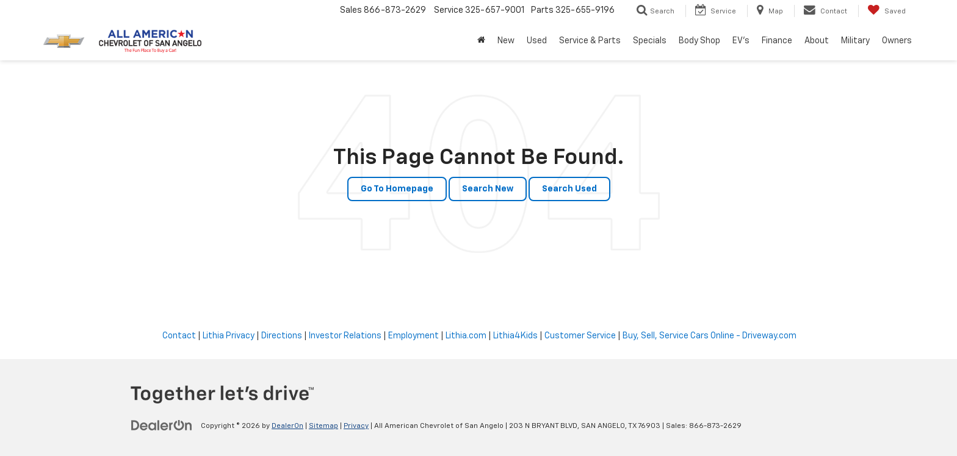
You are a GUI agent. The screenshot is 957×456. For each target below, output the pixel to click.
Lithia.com (466, 336)
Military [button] (855, 41)
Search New (487, 189)
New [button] (506, 41)
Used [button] (537, 41)
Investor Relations (345, 336)
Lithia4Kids (515, 336)
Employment (413, 336)
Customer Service (580, 336)
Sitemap (323, 426)
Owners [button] (897, 41)
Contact (179, 336)
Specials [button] (649, 41)
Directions (281, 336)
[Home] (481, 40)
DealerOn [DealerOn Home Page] (287, 426)
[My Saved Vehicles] (886, 11)
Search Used (569, 189)
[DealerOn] (162, 425)
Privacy (356, 426)
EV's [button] (740, 41)
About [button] (816, 41)
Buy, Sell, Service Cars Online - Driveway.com (709, 336)
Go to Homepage (397, 189)
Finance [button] (777, 41)
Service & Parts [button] (590, 41)
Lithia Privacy (229, 336)
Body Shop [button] (699, 41)
